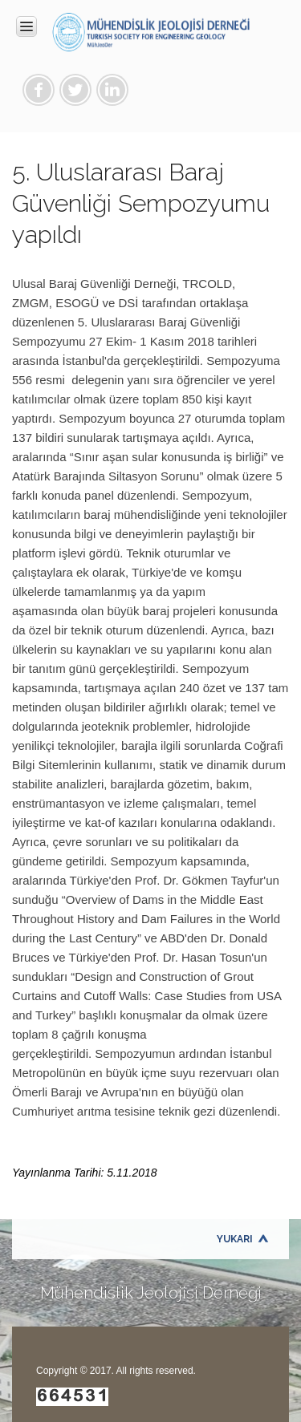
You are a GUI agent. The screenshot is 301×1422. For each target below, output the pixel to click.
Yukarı (235, 1239)
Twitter (75, 89)
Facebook (38, 89)
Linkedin (112, 89)
